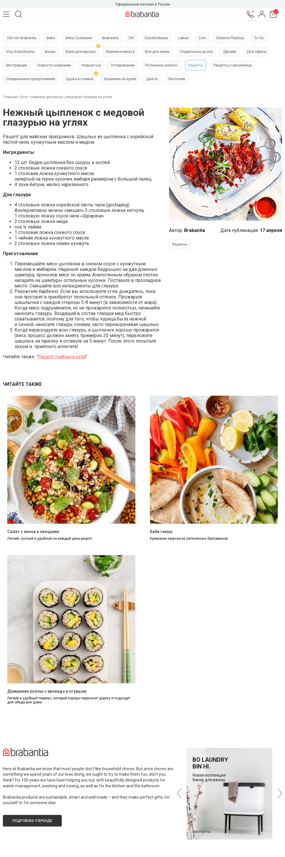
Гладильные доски (196, 51)
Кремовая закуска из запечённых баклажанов (189, 538)
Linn (202, 38)
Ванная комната (120, 51)
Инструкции (16, 65)
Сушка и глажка (79, 79)
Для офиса (256, 51)
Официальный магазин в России (142, 4)
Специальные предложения (30, 79)
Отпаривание (123, 65)
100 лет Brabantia (21, 38)
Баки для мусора (81, 51)
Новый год (91, 65)
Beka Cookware (79, 38)
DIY (131, 38)
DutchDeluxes (156, 38)
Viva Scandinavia (20, 51)
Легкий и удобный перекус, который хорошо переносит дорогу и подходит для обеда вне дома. (68, 700)
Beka (51, 38)
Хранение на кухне (120, 79)
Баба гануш (161, 532)
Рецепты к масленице (233, 65)
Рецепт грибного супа (62, 356)
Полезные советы (161, 65)
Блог (24, 97)
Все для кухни (157, 51)
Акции (50, 51)
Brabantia (110, 38)
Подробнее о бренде (32, 821)
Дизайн (229, 51)
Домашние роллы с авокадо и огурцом (46, 691)
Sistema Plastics (230, 38)
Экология (176, 79)
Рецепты (195, 65)
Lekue (183, 38)
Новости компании (54, 65)
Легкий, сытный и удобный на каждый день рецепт (49, 538)
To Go (259, 38)
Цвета (151, 79)
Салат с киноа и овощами (33, 532)
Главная (10, 97)
